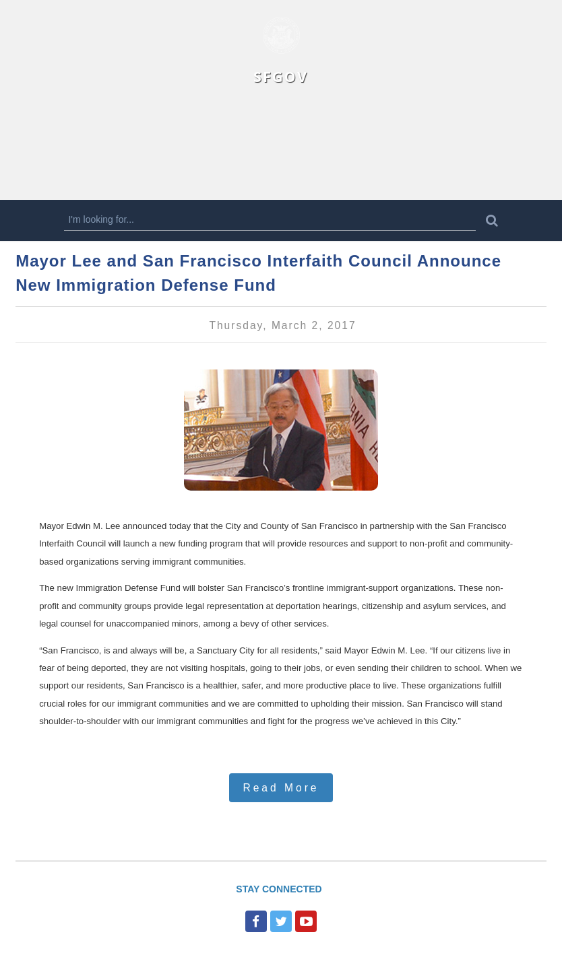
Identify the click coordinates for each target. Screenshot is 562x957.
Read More (281, 787)
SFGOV (280, 76)
